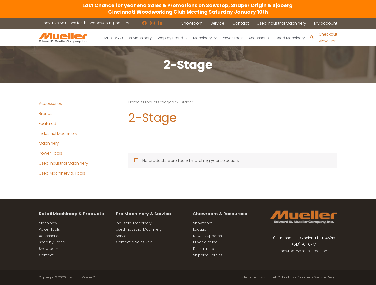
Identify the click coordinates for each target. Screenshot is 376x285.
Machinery (49, 143)
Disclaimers (203, 248)
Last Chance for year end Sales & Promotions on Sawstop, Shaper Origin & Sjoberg (188, 5)
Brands (45, 113)
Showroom (48, 248)
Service (122, 235)
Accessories (50, 103)
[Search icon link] (312, 37)
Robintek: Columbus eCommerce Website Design (300, 277)
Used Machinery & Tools (62, 173)
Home (134, 102)
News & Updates (207, 235)
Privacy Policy (205, 242)
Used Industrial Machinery (63, 163)
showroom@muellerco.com (304, 250)
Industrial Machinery (58, 133)
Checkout (328, 34)
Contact (46, 255)
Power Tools (50, 153)
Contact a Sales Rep (134, 242)
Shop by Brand (52, 242)
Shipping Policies (208, 255)
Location (201, 229)
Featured (47, 123)
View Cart (328, 41)
